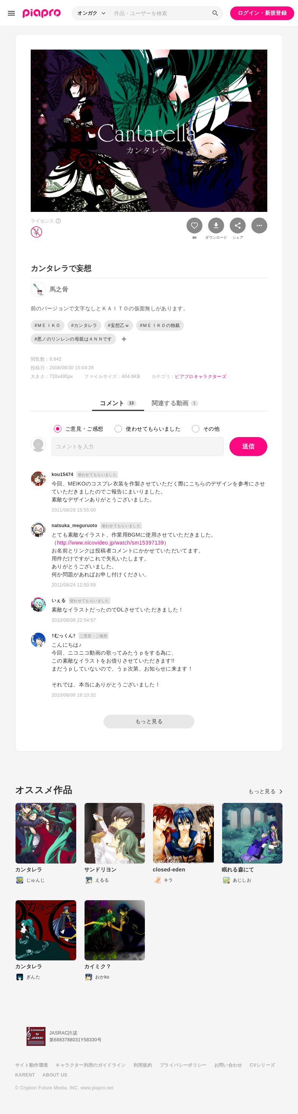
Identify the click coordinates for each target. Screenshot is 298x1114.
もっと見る (149, 721)
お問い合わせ (228, 1065)
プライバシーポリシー (183, 1065)
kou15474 (63, 474)
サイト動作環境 (31, 1065)
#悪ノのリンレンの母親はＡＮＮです (73, 339)
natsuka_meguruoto (74, 525)
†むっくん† (63, 635)
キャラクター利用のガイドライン (90, 1065)
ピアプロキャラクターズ (200, 376)
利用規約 (142, 1065)
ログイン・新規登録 (262, 13)
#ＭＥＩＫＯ (48, 325)
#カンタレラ (84, 325)
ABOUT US (54, 1075)
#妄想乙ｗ (118, 325)
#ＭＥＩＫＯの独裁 (160, 325)
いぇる (59, 600)
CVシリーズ (262, 1065)
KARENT (25, 1075)
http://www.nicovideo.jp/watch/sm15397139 (110, 543)
